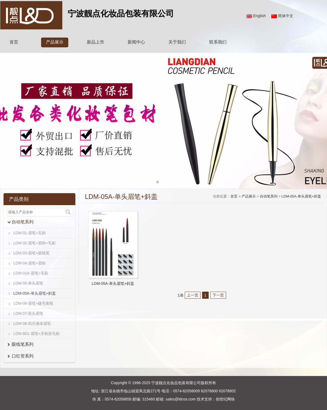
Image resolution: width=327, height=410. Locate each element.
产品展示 (54, 42)
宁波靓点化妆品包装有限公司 (176, 383)
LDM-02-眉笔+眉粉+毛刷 (34, 243)
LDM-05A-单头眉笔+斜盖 (34, 293)
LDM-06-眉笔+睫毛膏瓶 (33, 303)
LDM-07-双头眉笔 (28, 313)
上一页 (192, 295)
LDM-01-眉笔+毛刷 (29, 233)
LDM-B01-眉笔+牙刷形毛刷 (36, 333)
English (259, 16)
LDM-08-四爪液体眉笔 (32, 323)
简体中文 (285, 16)
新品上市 (95, 42)
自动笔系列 (268, 196)
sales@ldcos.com (181, 399)
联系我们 (218, 42)
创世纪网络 (225, 399)
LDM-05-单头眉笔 (28, 283)
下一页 (218, 295)
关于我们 (177, 42)
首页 (14, 42)
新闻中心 (136, 42)
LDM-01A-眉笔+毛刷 (30, 273)
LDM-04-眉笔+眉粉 (29, 263)
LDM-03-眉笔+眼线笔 (31, 253)
